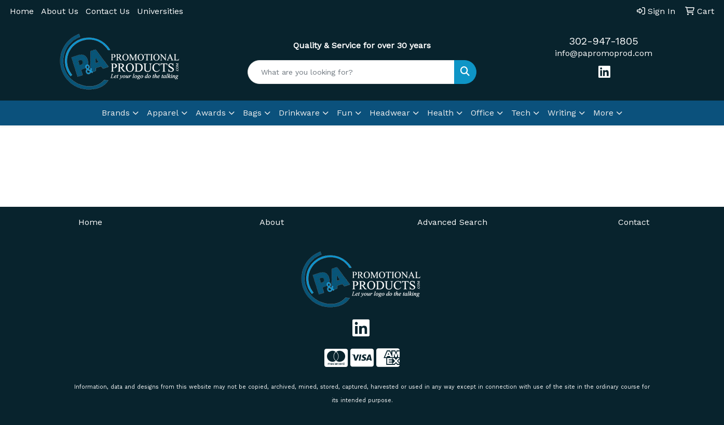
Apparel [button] (163, 113)
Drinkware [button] (299, 113)
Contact (633, 222)
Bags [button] (252, 113)
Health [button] (440, 113)
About (271, 222)
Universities (160, 11)
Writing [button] (562, 113)
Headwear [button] (390, 113)
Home (22, 11)
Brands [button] (116, 113)
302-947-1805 (603, 41)
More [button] (603, 113)
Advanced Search (452, 222)
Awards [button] (211, 113)
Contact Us (108, 11)
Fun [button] (344, 113)
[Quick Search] (351, 72)
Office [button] (482, 113)
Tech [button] (520, 113)
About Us (59, 11)
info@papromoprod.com (603, 53)
